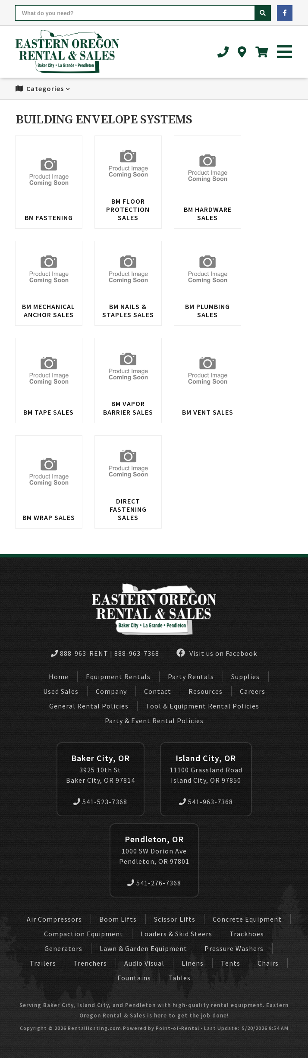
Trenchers (90, 963)
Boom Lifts (118, 919)
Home (59, 676)
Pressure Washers (234, 948)
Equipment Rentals (118, 676)
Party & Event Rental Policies (154, 720)
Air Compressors (54, 919)
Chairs (268, 963)
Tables (179, 977)
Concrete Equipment (247, 919)
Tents (230, 963)
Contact (157, 691)
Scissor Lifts (174, 919)
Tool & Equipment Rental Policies (202, 706)
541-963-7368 (206, 801)
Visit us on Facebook (216, 653)
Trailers (43, 963)
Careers (252, 691)
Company (111, 691)
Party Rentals (191, 676)
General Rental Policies (89, 706)
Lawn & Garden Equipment (143, 948)
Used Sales (61, 691)
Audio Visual (144, 963)
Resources (206, 691)
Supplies (245, 676)
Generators (63, 948)
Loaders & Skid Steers (176, 933)
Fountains (134, 977)
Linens (193, 963)
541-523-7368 (100, 801)
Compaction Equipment (83, 933)
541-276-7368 (154, 883)
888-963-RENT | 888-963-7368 (105, 653)
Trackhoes (246, 933)
